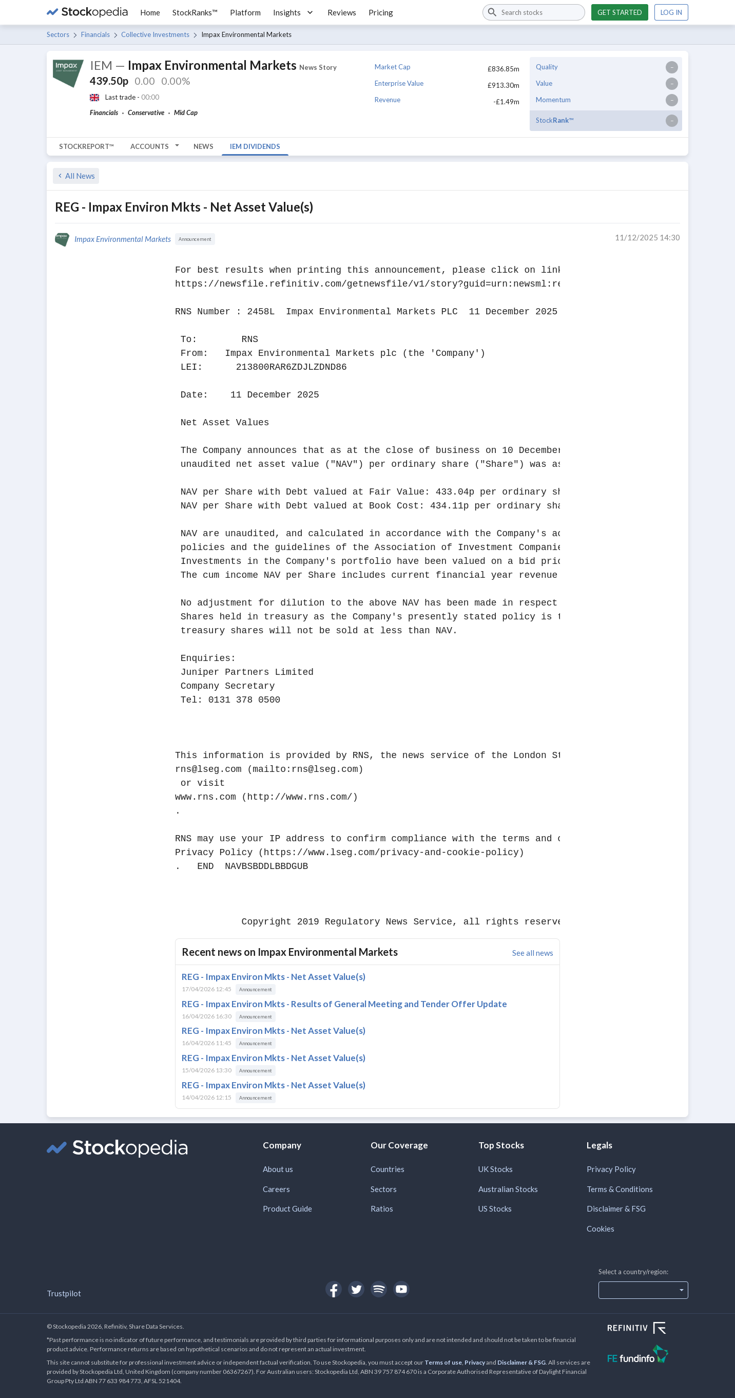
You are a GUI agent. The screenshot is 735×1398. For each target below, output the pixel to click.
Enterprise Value (399, 83)
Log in (671, 12)
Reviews (341, 12)
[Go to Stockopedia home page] (87, 12)
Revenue (387, 100)
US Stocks (495, 1208)
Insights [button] (294, 12)
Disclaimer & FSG (616, 1208)
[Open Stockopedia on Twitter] (356, 1289)
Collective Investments (155, 34)
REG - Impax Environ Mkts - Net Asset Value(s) (273, 976)
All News (75, 175)
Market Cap (393, 67)
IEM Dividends (255, 146)
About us (278, 1169)
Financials (95, 34)
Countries (387, 1169)
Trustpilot (64, 1293)
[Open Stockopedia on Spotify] (379, 1289)
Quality (547, 67)
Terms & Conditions (620, 1189)
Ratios (382, 1208)
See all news (532, 952)
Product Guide (287, 1208)
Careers (276, 1189)
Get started (619, 12)
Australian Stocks (508, 1189)
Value (544, 83)
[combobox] (533, 12)
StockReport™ (86, 146)
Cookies (600, 1228)
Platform (245, 12)
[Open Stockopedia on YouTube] (401, 1289)
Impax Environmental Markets (122, 238)
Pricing (381, 12)
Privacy (475, 1362)
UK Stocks (495, 1169)
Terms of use (443, 1362)
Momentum (553, 100)
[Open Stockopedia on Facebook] (333, 1289)
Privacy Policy (611, 1169)
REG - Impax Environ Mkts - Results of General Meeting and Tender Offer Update (344, 1003)
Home (150, 12)
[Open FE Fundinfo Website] (648, 1355)
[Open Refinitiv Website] (648, 1329)
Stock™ (554, 120)
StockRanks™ (195, 12)
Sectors (58, 34)
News (204, 146)
